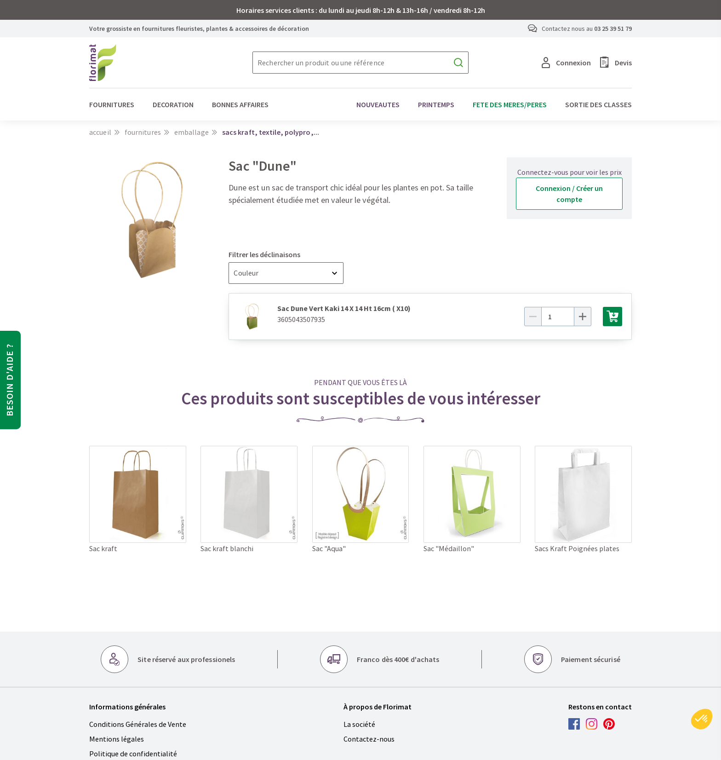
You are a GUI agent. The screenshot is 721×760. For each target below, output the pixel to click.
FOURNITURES (111, 104)
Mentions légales (116, 738)
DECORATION (173, 104)
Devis (616, 62)
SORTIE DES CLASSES (598, 104)
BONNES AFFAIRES (240, 104)
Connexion (566, 62)
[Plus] (582, 316)
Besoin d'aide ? (9, 380)
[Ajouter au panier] (612, 316)
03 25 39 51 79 (613, 28)
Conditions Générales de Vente (137, 724)
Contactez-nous (369, 738)
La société (359, 724)
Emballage (191, 132)
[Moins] (533, 316)
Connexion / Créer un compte (569, 194)
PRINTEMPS (436, 104)
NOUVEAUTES (378, 104)
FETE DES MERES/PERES (510, 104)
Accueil (100, 132)
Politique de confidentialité (133, 753)
